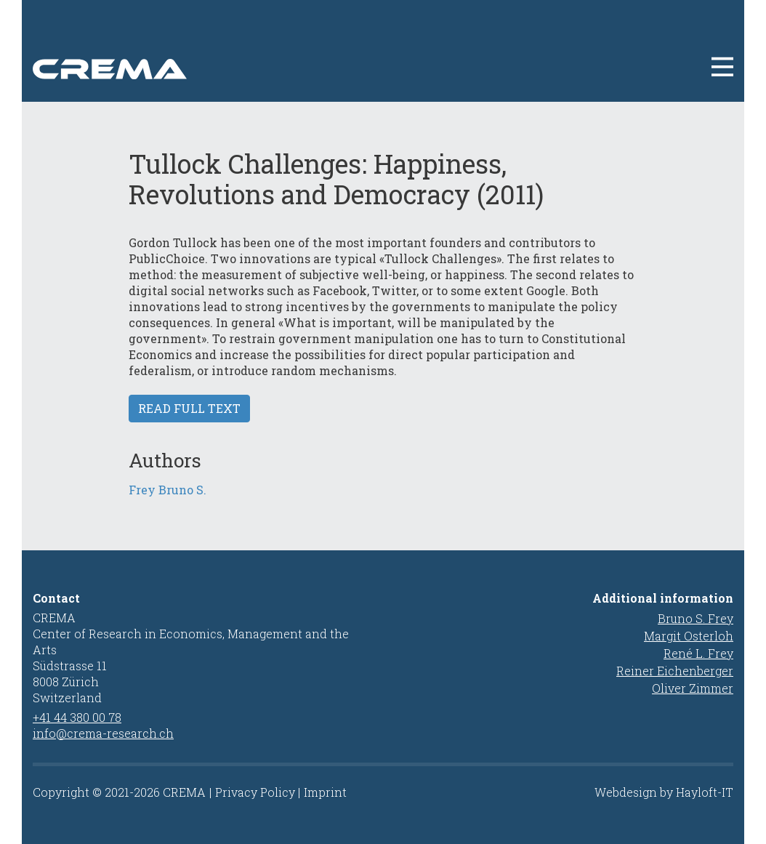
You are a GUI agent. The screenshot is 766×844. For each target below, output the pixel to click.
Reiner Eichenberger (674, 670)
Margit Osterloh (688, 635)
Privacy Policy (255, 792)
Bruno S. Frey (695, 618)
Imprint (325, 792)
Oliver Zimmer (692, 688)
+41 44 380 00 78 (77, 717)
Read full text (189, 408)
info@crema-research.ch (103, 733)
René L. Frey (698, 653)
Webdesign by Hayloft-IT (663, 792)
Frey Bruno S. (167, 489)
